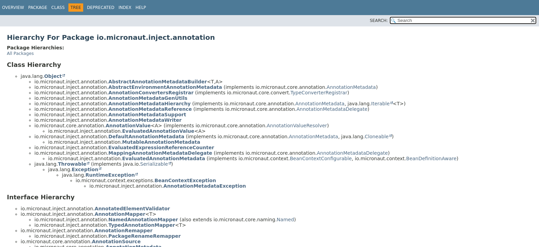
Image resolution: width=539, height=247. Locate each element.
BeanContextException (185, 180)
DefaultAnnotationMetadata (146, 136)
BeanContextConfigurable (321, 158)
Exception (85, 169)
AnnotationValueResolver (297, 125)
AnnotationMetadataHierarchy (149, 103)
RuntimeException (110, 175)
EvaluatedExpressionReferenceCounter (161, 147)
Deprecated (100, 7)
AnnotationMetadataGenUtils (147, 98)
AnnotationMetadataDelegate (331, 109)
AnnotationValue (128, 125)
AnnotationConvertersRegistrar (151, 92)
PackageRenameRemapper (144, 236)
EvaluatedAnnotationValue (158, 131)
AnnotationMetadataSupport (147, 114)
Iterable (380, 103)
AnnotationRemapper (123, 230)
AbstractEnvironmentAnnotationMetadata (165, 87)
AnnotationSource (116, 241)
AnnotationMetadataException (204, 186)
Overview (13, 7)
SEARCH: (379, 20)
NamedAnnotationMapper (143, 219)
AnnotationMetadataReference (150, 109)
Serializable (154, 164)
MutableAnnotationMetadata (161, 142)
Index (125, 7)
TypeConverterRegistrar (318, 92)
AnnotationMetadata (351, 87)
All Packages (20, 53)
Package (37, 7)
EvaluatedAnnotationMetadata (163, 158)
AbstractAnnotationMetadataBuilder (157, 81)
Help (140, 7)
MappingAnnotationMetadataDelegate (160, 153)
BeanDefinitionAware (431, 158)
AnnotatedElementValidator (132, 208)
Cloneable (377, 136)
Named (285, 219)
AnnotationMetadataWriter (145, 120)
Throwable (72, 164)
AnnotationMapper (120, 214)
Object (53, 76)
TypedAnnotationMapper (141, 225)
